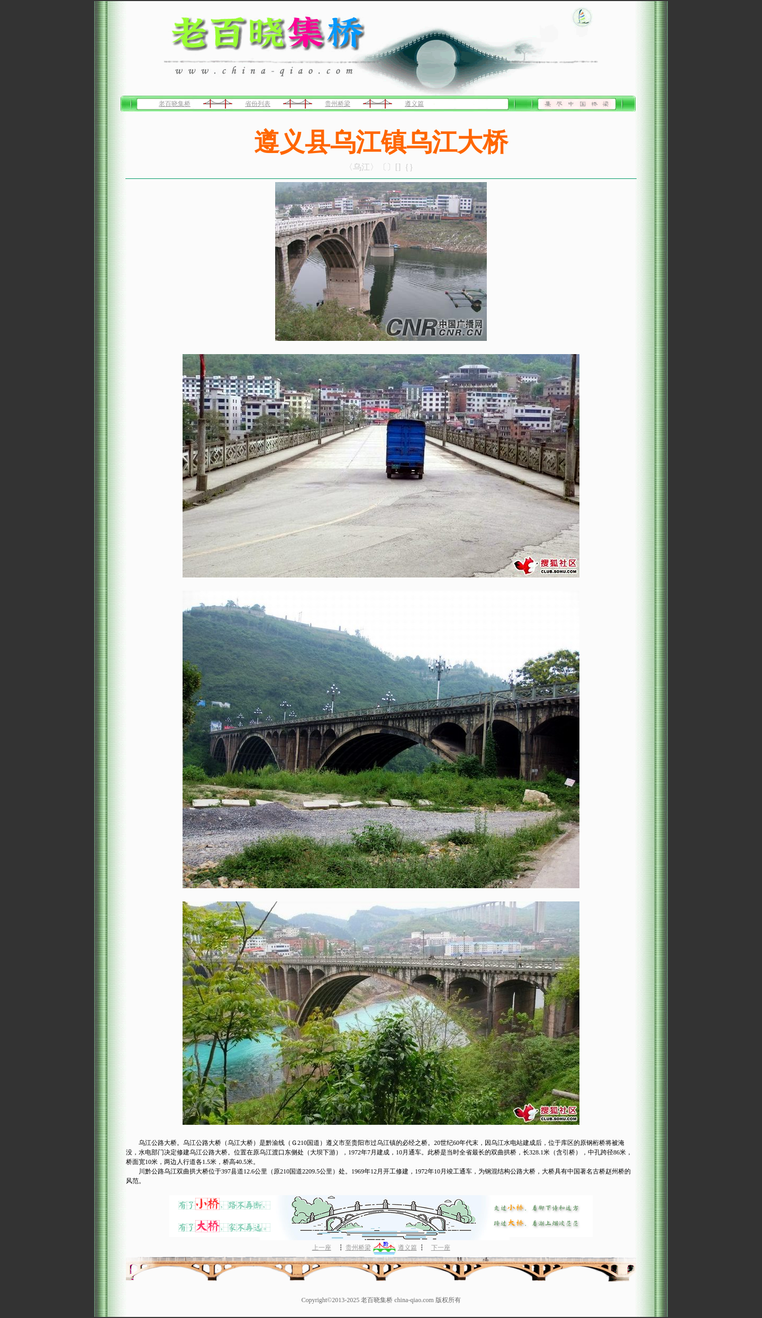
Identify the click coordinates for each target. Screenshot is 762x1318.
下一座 (440, 1247)
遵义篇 (414, 103)
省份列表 (257, 103)
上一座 (321, 1247)
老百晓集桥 (174, 103)
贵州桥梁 (337, 103)
